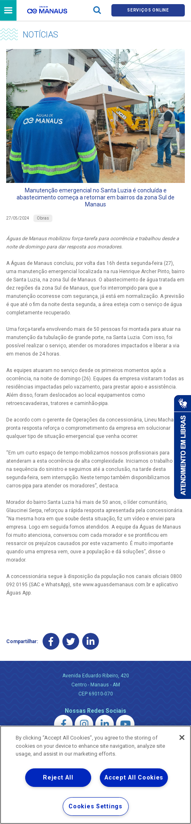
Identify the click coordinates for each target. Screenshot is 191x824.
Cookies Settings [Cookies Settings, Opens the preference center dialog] (95, 806)
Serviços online (148, 10)
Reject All (58, 777)
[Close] (182, 737)
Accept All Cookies (133, 777)
